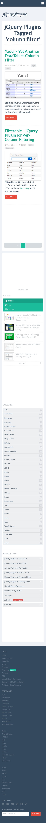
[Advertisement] (23, 222)
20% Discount (18, 600)
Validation (23, 534)
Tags (8, 305)
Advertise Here (23, 290)
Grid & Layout (23, 460)
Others (23, 493)
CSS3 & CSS (23, 430)
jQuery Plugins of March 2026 (23, 572)
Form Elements (23, 451)
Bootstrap (9, 148)
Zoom (23, 543)
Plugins (9, 301)
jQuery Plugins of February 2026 (23, 577)
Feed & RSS (23, 447)
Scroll (23, 505)
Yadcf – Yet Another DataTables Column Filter (22, 55)
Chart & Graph (23, 426)
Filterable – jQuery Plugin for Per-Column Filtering (21, 135)
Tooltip (23, 530)
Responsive (23, 501)
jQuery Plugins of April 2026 (23, 568)
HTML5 (23, 464)
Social (23, 514)
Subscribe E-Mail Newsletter (13, 682)
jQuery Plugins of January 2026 (23, 581)
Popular (5, 667)
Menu (23, 480)
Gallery (23, 455)
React (23, 497)
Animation (23, 414)
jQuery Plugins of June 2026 (23, 559)
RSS (3, 676)
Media (23, 476)
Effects (23, 443)
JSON (23, 468)
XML (23, 539)
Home (4, 655)
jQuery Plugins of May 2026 (23, 563)
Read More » (10, 118)
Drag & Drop (23, 439)
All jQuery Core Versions (11, 685)
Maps (23, 472)
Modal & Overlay (23, 489)
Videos (4, 664)
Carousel (23, 422)
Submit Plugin (7, 658)
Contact (23, 604)
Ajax (34, 66)
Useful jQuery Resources (23, 586)
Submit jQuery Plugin (23, 591)
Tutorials (9, 309)
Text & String (23, 526)
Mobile (23, 485)
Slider (23, 509)
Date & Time (23, 435)
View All (30, 363)
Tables (8, 69)
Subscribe (35, 814)
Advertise (23, 600)
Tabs (23, 522)
